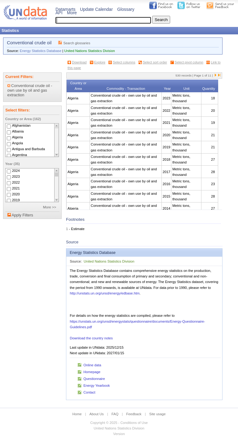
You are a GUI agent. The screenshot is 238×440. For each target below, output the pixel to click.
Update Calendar (96, 9)
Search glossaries (76, 43)
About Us (97, 414)
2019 (16, 200)
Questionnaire (94, 379)
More (72, 12)
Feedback (133, 414)
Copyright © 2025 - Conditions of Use (119, 423)
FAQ (115, 414)
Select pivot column (189, 62)
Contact (89, 392)
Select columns (124, 62)
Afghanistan (21, 126)
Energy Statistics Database (40, 51)
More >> (49, 207)
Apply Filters (22, 215)
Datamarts (65, 9)
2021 (16, 188)
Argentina (19, 155)
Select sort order (155, 62)
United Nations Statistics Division (89, 51)
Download (79, 62)
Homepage (91, 372)
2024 (16, 170)
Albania (18, 131)
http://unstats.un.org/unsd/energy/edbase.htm (104, 293)
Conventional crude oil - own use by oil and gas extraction (29, 90)
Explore (99, 62)
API (59, 12)
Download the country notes (91, 338)
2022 (16, 182)
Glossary (125, 9)
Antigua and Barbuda (28, 149)
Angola (17, 143)
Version (119, 434)
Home (77, 414)
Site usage (157, 414)
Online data (92, 365)
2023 (16, 176)
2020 (16, 194)
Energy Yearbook (96, 385)
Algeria (17, 137)
